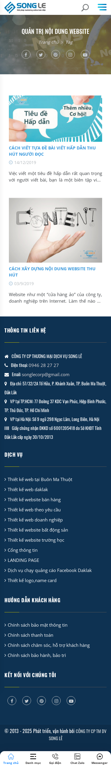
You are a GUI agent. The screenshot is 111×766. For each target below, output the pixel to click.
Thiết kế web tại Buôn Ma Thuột (40, 479)
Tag (69, 42)
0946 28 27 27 (44, 365)
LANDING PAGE (23, 560)
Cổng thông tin (23, 550)
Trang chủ (48, 42)
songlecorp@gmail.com (46, 374)
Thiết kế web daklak (28, 489)
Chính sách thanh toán (30, 635)
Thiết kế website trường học (36, 540)
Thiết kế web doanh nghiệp (35, 520)
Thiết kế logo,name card (32, 580)
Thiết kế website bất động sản (38, 530)
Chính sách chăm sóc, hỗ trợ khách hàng (49, 645)
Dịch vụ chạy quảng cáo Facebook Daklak (50, 570)
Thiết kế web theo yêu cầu (34, 510)
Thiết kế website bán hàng (34, 499)
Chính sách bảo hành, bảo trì (37, 655)
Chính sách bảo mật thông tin (37, 625)
